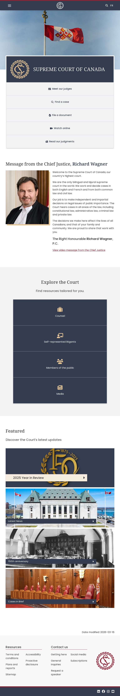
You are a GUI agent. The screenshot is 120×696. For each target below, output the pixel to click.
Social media (78, 654)
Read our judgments (60, 141)
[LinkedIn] (98, 691)
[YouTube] (113, 691)
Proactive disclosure (32, 662)
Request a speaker (57, 672)
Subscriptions (79, 660)
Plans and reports (12, 666)
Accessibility (33, 654)
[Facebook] (103, 691)
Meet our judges (60, 88)
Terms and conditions (12, 656)
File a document (60, 115)
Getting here (59, 654)
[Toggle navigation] (9, 5)
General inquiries (56, 662)
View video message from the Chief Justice (78, 250)
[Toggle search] (107, 6)
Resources (13, 647)
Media (60, 390)
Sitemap (11, 674)
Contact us (59, 647)
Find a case (60, 102)
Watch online (60, 128)
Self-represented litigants (60, 338)
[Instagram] (108, 691)
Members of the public (60, 364)
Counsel (60, 312)
